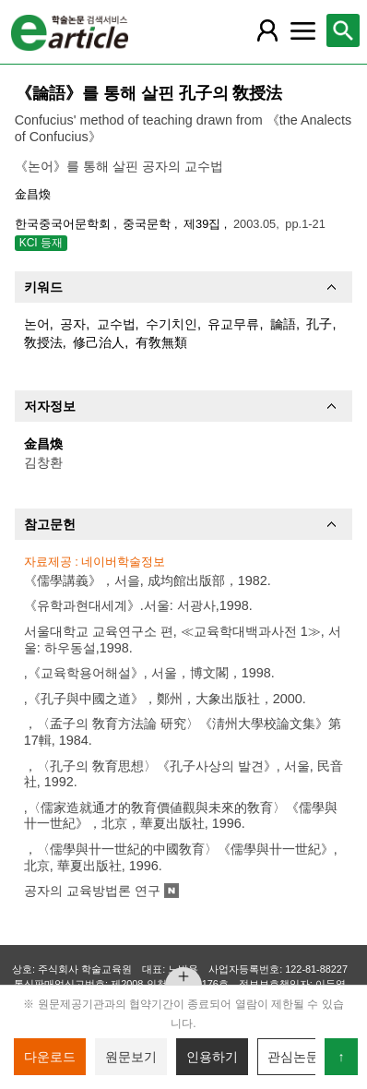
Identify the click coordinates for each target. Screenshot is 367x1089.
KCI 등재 (41, 242)
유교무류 (233, 324)
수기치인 (171, 324)
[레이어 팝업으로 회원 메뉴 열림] (267, 30)
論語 (283, 324)
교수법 (116, 324)
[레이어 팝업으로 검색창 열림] (343, 30)
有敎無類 (161, 342)
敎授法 (43, 342)
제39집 (204, 224)
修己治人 (98, 342)
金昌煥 (33, 194)
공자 (73, 324)
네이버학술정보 (123, 561)
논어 (37, 324)
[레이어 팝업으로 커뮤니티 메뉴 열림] (302, 30)
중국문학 (148, 224)
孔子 (319, 324)
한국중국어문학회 (64, 224)
